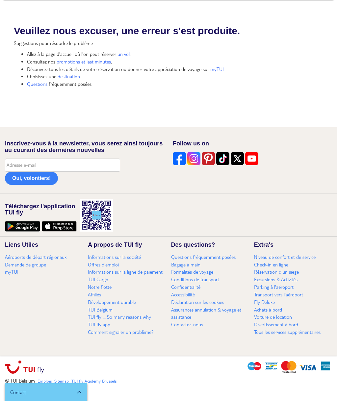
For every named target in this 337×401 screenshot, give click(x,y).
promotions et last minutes (84, 61)
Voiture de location (273, 317)
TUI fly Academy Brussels (94, 381)
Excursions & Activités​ (276, 279)
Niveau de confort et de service (285, 257)
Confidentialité (185, 287)
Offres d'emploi (103, 264)
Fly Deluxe (264, 302)
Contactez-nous (187, 324)
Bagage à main (185, 264)
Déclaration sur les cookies (197, 302)
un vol (123, 54)
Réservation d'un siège (276, 272)
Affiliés (94, 294)
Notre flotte (100, 287)
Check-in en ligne (271, 264)
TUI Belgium (100, 310)
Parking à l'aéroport (274, 287)
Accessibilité (183, 294)
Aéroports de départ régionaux (35, 257)
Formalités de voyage (192, 272)
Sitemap (61, 381)
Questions (37, 84)
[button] (46, 392)
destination (69, 76)
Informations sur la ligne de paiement (125, 272)
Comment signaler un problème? (121, 332)
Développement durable (112, 302)
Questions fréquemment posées (203, 257)
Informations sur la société (114, 257)
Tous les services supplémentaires (287, 332)
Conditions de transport (195, 279)
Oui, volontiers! (31, 178)
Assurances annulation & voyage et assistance (206, 313)
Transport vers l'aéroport (278, 294)
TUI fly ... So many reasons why (119, 317)
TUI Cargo (98, 279)
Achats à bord (268, 310)
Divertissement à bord (276, 324)
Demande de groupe (25, 264)
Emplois (45, 381)
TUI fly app (99, 324)
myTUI (217, 69)
